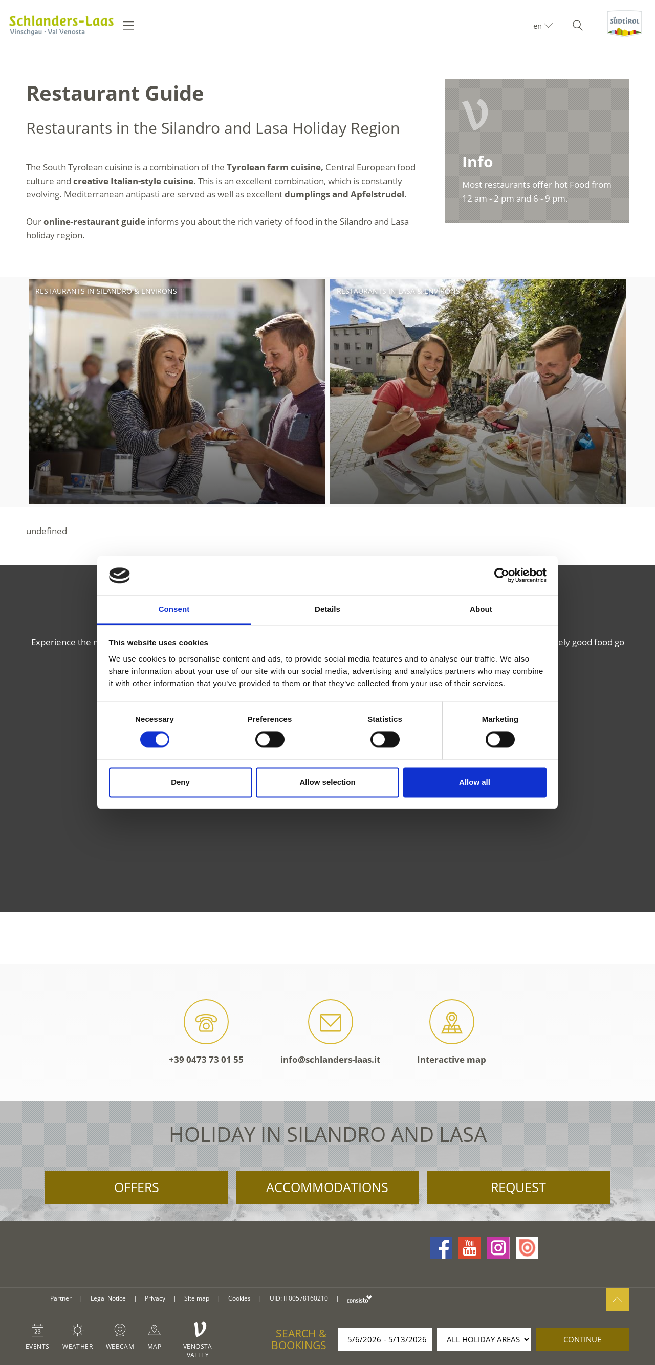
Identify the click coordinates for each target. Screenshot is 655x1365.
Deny (180, 782)
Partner (61, 1298)
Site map (196, 1298)
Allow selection (327, 782)
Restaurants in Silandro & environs (106, 291)
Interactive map (451, 1032)
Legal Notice (108, 1298)
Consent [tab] (174, 609)
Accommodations (327, 1187)
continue (582, 1339)
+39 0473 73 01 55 (206, 1032)
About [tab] (481, 609)
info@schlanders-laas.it (330, 1032)
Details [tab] (327, 609)
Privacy (155, 1298)
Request (518, 1187)
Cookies (239, 1298)
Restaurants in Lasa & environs (398, 291)
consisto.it (359, 1299)
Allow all (474, 782)
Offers (136, 1187)
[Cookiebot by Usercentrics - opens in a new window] (502, 575)
